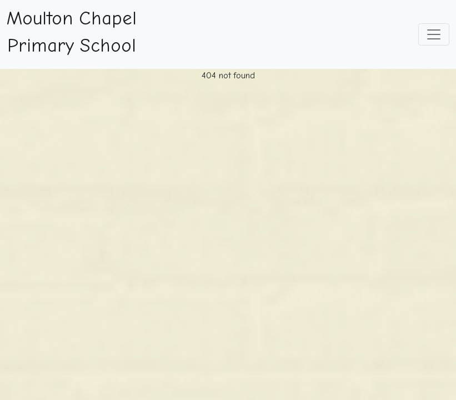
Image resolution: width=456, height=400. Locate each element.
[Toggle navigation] (433, 34)
